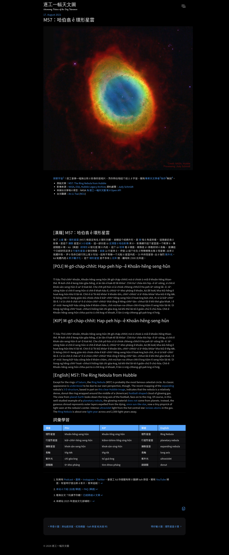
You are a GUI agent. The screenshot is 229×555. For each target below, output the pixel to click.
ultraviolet (105, 408)
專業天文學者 (152, 178)
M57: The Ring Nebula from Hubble (87, 183)
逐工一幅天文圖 (59, 5)
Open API (116, 190)
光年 (114, 258)
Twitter (101, 479)
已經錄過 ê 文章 (91, 495)
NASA (71, 186)
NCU (82, 193)
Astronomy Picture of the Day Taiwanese (60, 9)
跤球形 (84, 247)
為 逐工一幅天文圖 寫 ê (99, 190)
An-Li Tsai (73, 193)
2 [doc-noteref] (160, 177)
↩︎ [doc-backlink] (102, 483)
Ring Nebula (98, 382)
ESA (78, 186)
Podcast (68, 479)
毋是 (102, 250)
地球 (121, 247)
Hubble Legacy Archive (93, 186)
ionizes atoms (153, 408)
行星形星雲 (79, 250)
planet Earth (77, 397)
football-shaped (138, 393)
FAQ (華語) (90, 489)
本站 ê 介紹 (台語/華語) (68, 489)
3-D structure (70, 389)
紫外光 (168, 254)
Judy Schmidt (125, 186)
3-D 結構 (86, 243)
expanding (168, 385)
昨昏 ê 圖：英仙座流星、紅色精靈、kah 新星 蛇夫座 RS (78, 526)
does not (132, 400)
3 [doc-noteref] (166, 177)
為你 (163, 178)
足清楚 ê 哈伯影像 (119, 243)
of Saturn (80, 382)
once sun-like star (136, 404)
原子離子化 (75, 258)
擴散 (70, 243)
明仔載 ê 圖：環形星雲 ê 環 (165, 526)
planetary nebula (92, 400)
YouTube (161, 479)
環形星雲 (74, 239)
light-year (92, 411)
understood (76, 385)
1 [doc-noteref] (63, 177)
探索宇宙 (58, 178)
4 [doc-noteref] (172, 177)
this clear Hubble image (111, 389)
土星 (61, 239)
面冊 (78, 479)
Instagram (88, 479)
